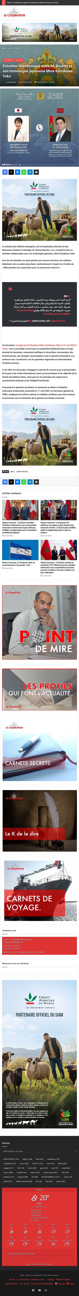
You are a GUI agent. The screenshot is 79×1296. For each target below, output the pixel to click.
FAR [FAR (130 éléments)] (20, 1168)
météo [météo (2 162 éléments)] (35, 1172)
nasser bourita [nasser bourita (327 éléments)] (50, 1172)
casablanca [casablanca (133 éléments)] (53, 1159)
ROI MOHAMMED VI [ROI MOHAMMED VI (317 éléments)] (51, 1177)
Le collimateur (11, 82)
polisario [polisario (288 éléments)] (23, 1177)
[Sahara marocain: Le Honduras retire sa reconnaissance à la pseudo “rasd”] (20, 550)
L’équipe (50, 1279)
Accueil (7, 48)
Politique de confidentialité (42, 1284)
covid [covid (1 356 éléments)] (24, 1164)
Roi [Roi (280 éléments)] (35, 1177)
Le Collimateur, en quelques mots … (31, 1279)
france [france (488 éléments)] (32, 1168)
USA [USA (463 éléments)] (49, 1181)
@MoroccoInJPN (25, 310)
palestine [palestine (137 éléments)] (8, 1177)
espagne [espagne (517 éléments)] (8, 1168)
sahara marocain (22, 471)
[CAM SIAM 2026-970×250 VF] (39, 32)
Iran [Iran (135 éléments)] (54, 1168)
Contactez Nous (11, 1284)
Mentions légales (63, 1279)
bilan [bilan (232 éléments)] (39, 1159)
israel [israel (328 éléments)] (66, 1168)
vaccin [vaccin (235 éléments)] (60, 1181)
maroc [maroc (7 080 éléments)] (8, 1172)
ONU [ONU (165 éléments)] (65, 1172)
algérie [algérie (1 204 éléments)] (27, 1159)
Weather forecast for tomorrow (21, 1253)
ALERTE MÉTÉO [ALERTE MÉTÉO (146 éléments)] (11, 1159)
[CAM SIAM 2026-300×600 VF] (39, 1128)
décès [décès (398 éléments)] (62, 1164)
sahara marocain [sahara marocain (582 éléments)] (24, 1181)
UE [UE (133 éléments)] (39, 1181)
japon (12, 471)
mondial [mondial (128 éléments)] (22, 1172)
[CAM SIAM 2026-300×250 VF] (39, 210)
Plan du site (24, 1284)
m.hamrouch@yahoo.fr (13, 942)
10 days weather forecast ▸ (39, 1264)
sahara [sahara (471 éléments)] (7, 1181)
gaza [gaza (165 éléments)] (44, 1168)
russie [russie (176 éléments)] (68, 1177)
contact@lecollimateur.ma (21, 939)
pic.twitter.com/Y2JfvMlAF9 (57, 314)
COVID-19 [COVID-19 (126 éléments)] (37, 1164)
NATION (19, 60)
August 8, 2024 (57, 321)
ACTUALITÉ (17, 48)
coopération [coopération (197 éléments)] (9, 1164)
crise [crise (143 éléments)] (50, 1164)
